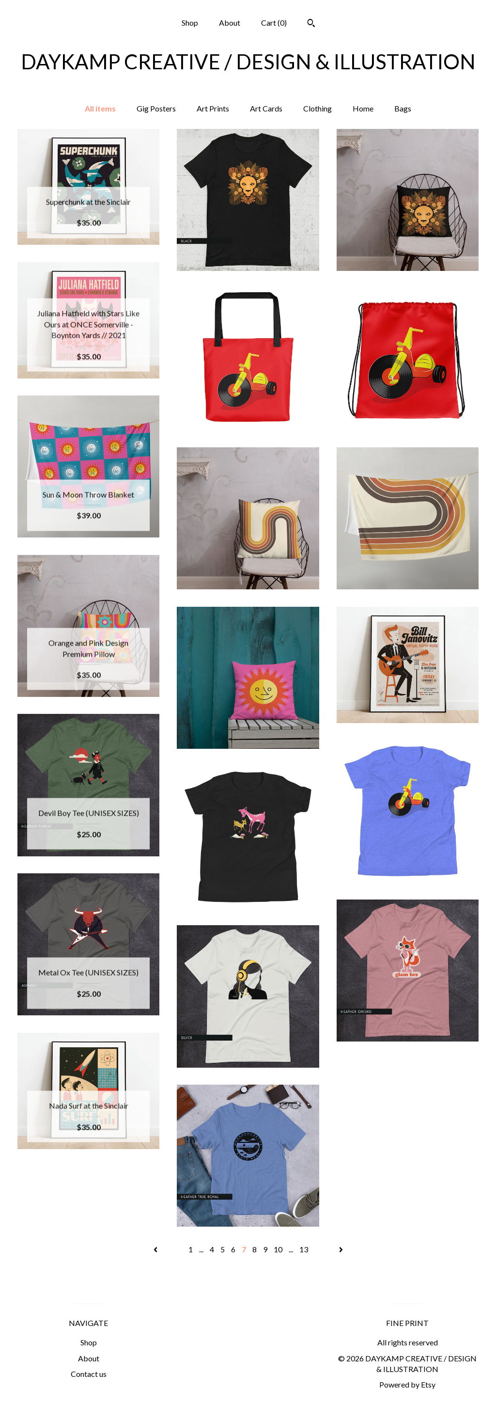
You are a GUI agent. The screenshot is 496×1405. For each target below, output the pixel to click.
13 (303, 1249)
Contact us (89, 1373)
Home (363, 108)
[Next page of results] (341, 1249)
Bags (402, 108)
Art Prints (213, 108)
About (229, 22)
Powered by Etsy (407, 1384)
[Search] (311, 24)
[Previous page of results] (156, 1249)
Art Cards (266, 108)
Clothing (317, 108)
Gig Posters (156, 108)
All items (100, 108)
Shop (190, 22)
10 (278, 1249)
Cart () (274, 22)
